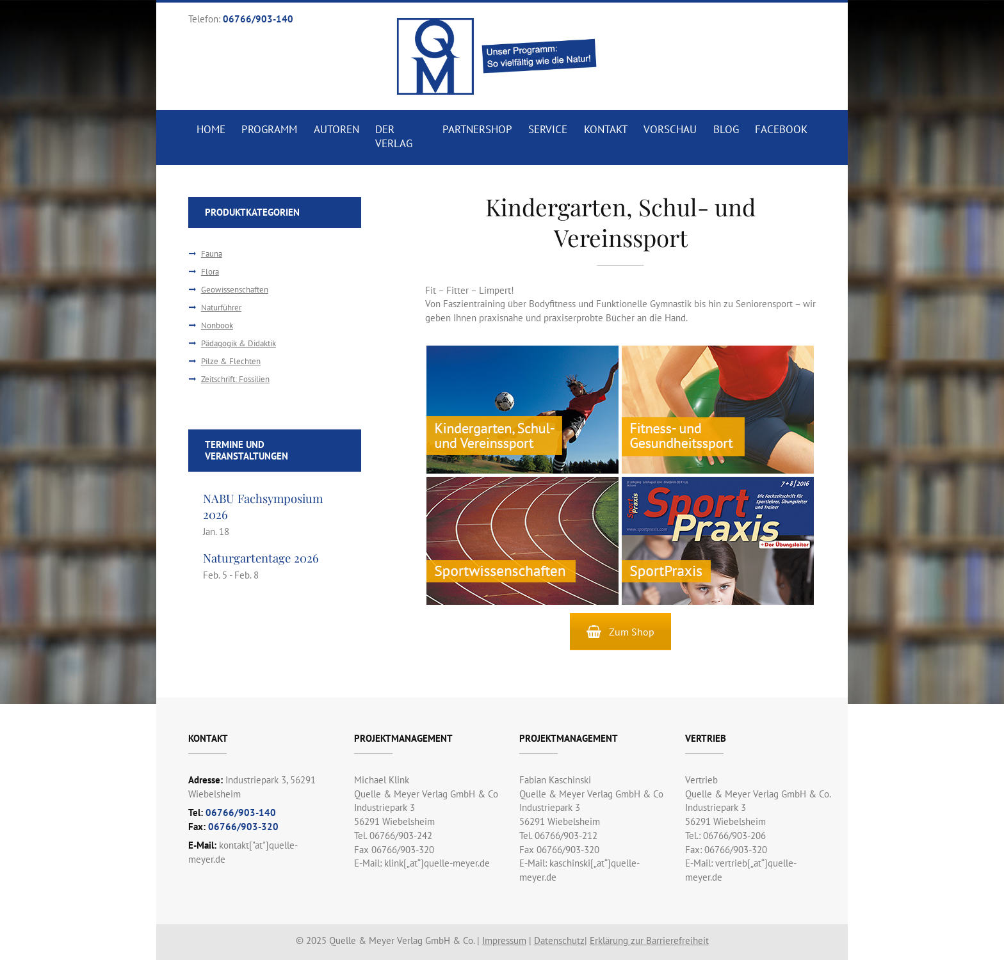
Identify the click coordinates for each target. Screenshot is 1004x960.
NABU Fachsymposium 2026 (264, 506)
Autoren (336, 129)
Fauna (211, 253)
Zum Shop (620, 631)
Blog (726, 129)
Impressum (504, 940)
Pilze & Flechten (231, 361)
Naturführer (221, 307)
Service (547, 129)
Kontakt (606, 129)
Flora (210, 271)
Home (211, 129)
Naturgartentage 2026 (261, 558)
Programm (269, 129)
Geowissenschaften (234, 289)
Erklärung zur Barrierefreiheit (649, 940)
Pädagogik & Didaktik (238, 343)
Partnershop (477, 129)
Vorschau (670, 129)
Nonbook (217, 325)
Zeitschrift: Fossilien (235, 379)
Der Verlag (393, 136)
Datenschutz (559, 940)
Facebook (781, 129)
